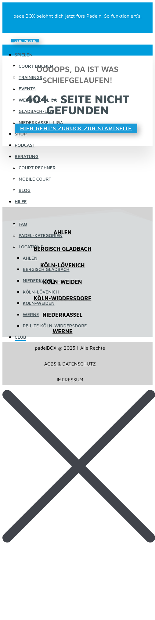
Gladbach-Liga (36, 111)
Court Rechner (37, 167)
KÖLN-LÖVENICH (62, 265)
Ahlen (30, 258)
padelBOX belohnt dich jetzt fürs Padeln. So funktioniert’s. (77, 16)
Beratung (26, 156)
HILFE (21, 201)
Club (20, 337)
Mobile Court (35, 179)
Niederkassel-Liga (41, 122)
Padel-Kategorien (41, 235)
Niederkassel (39, 280)
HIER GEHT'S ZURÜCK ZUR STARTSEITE (76, 128)
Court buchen (36, 66)
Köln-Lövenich (41, 291)
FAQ (23, 224)
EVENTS (27, 88)
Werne (31, 314)
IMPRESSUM (70, 379)
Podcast (25, 145)
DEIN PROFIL (25, 40)
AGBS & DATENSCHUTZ (70, 363)
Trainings (30, 77)
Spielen (24, 54)
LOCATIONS (31, 246)
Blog (25, 190)
